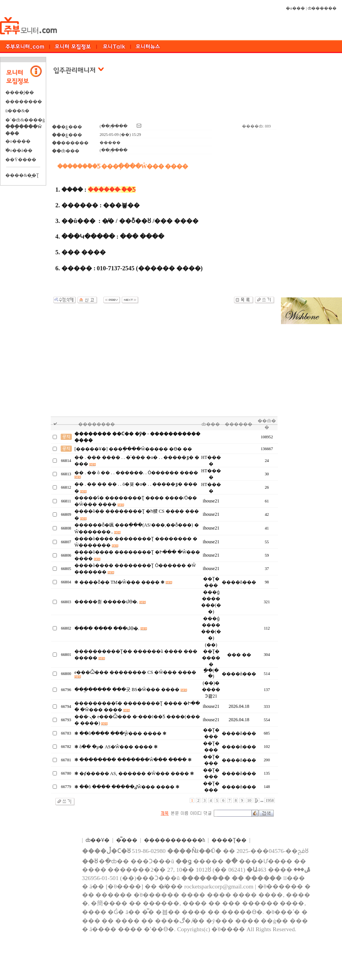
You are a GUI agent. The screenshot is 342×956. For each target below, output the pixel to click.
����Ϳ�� (19, 92)
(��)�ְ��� (113, 126)
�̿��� (126, 840)
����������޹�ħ (174, 840)
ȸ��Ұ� (98, 840)
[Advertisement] (164, 103)
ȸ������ (322, 8)
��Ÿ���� (20, 159)
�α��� (295, 8)
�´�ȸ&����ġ (25, 120)
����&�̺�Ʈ (22, 175)
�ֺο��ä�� (18, 150)
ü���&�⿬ (17, 110)
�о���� (18, 141)
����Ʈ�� (229, 840)
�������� (23, 101)
